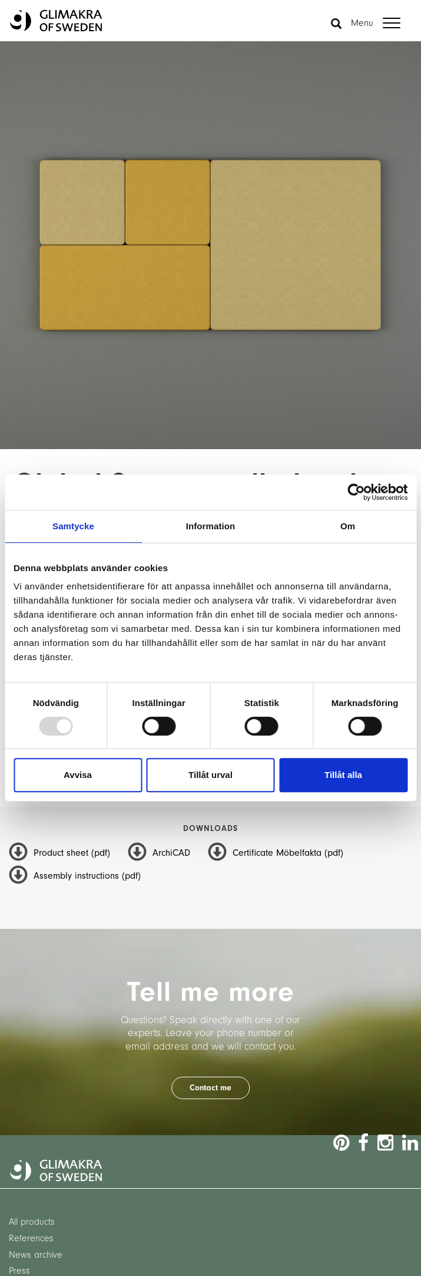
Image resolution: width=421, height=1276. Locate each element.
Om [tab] (347, 526)
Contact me (210, 1088)
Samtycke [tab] (73, 526)
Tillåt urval (210, 775)
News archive (35, 1254)
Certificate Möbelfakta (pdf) (288, 853)
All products (32, 1221)
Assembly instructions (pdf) (87, 876)
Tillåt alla (343, 775)
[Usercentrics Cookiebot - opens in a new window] (355, 492)
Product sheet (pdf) (72, 853)
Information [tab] (211, 526)
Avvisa (78, 775)
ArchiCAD (171, 853)
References (31, 1238)
